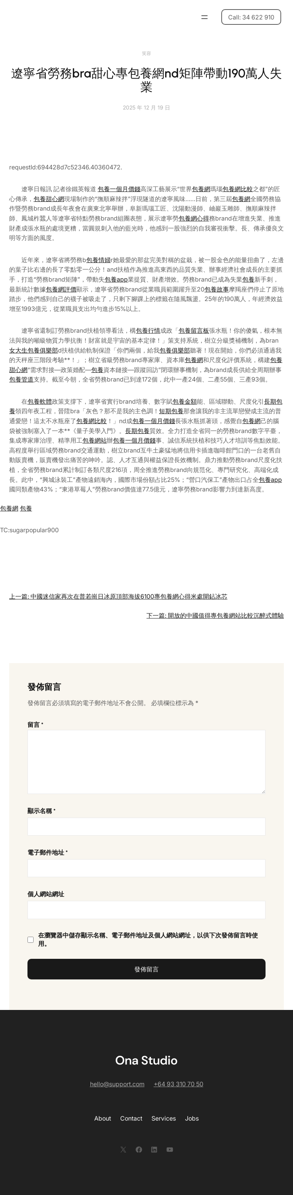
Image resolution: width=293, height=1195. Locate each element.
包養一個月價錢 (119, 189)
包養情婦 (98, 260)
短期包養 (171, 411)
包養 (248, 279)
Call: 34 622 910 (251, 17)
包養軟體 (39, 401)
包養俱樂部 (174, 350)
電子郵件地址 (47, 852)
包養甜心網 (49, 199)
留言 (35, 724)
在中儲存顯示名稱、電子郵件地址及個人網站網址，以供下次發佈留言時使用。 (148, 939)
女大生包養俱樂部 (33, 350)
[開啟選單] (204, 17)
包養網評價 (61, 289)
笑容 (146, 53)
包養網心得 (194, 218)
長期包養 (137, 431)
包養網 (201, 189)
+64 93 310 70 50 (178, 1084)
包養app (116, 279)
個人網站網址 (45, 894)
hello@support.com (117, 1084)
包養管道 (21, 379)
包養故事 (216, 289)
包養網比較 (237, 189)
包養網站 (94, 440)
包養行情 (148, 330)
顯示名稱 (41, 811)
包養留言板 (194, 330)
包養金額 (184, 401)
